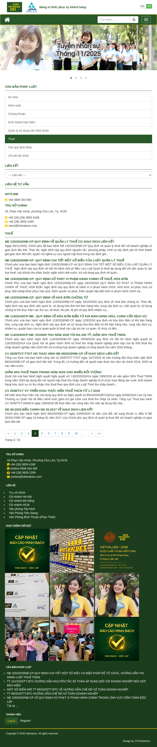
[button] (71, 78)
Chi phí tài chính (18, 155)
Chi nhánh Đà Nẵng (21, 500)
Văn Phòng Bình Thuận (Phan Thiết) (32, 517)
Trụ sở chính (15, 454)
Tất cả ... (12, 705)
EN (142, 6)
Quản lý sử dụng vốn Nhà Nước (28, 130)
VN (149, 6)
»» (99, 433)
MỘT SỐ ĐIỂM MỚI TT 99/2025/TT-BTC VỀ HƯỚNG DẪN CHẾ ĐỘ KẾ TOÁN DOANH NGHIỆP (67, 689)
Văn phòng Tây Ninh (22, 509)
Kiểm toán (14, 105)
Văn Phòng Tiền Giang (23, 513)
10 (76, 433)
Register (25, 720)
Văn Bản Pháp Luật (18, 667)
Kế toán (13, 97)
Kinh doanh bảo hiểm (21, 122)
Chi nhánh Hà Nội (20, 496)
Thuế (11, 139)
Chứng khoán (17, 113)
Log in (11, 721)
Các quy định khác (20, 147)
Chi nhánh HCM (19, 504)
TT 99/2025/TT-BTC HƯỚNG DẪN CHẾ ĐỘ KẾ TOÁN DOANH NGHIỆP (52, 693)
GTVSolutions (142, 741)
